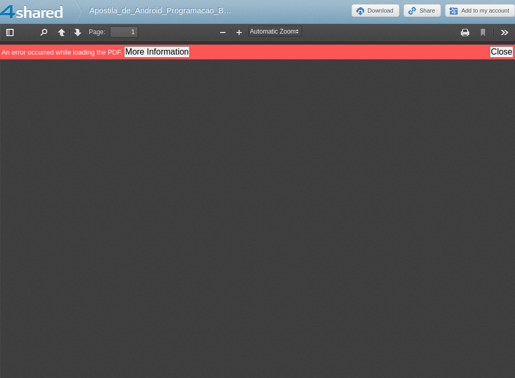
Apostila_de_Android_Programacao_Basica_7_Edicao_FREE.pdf (203, 10)
